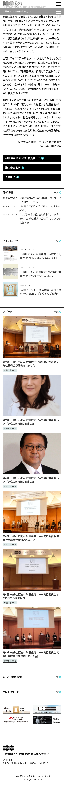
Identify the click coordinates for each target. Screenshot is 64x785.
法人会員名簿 (12, 167)
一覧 (56, 192)
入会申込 (10, 177)
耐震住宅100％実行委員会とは (22, 158)
